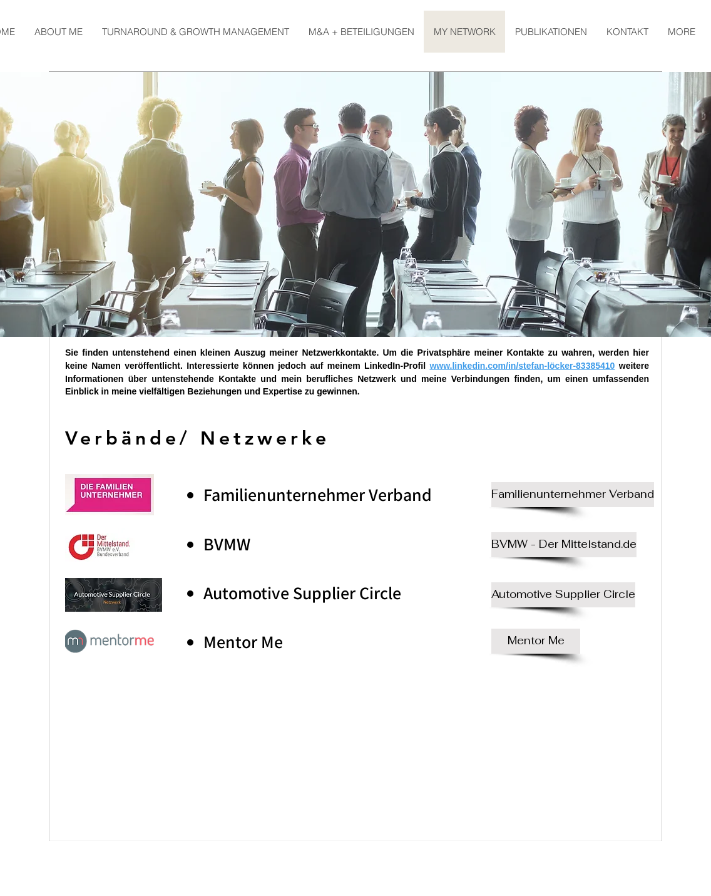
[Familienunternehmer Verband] (572, 494)
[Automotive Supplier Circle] (563, 594)
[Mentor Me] (535, 641)
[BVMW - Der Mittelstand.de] (564, 544)
